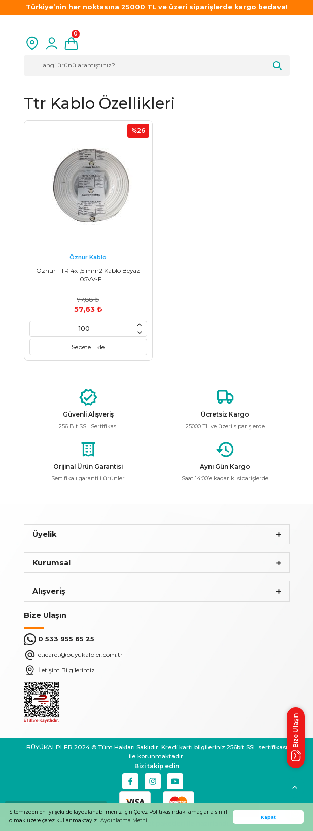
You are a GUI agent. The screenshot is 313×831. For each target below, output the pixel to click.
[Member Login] (52, 43)
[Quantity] (84, 328)
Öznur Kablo (88, 257)
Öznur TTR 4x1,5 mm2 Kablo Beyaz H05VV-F (88, 275)
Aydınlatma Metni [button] (123, 820)
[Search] (157, 65)
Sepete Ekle (88, 347)
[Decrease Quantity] (139, 333)
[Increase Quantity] (139, 325)
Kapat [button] (268, 817)
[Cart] (71, 43)
